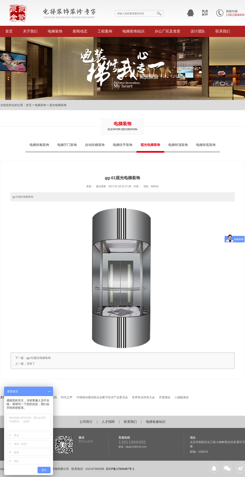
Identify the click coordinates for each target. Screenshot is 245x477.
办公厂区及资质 (167, 31)
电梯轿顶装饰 (178, 145)
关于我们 (30, 31)
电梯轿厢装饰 (39, 145)
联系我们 (222, 31)
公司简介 (86, 421)
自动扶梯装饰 (95, 145)
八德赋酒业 (181, 397)
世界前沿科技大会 (143, 397)
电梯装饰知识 (133, 31)
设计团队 (198, 31)
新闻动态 (80, 31)
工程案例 (105, 31)
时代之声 (66, 397)
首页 (9, 31)
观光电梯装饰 (58, 105)
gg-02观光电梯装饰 (39, 357)
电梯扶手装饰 (122, 145)
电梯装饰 (55, 31)
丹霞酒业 (164, 397)
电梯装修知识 (155, 421)
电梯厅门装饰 (67, 145)
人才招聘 (108, 421)
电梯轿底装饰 (206, 145)
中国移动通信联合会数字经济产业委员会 (102, 397)
